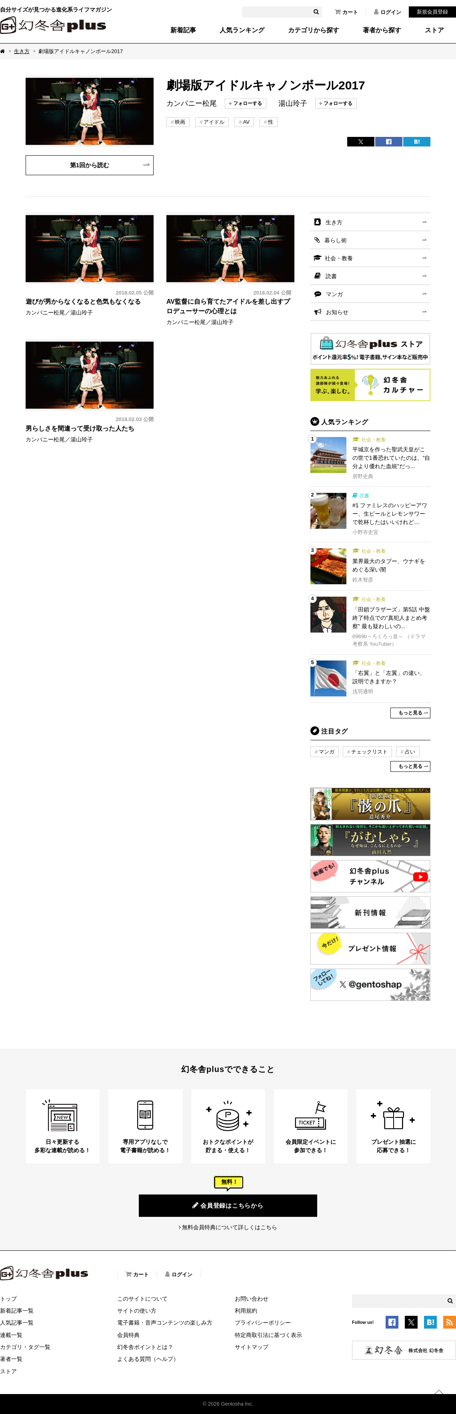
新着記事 (183, 30)
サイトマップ (251, 1347)
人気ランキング (242, 30)
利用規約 (246, 1310)
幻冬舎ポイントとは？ (145, 1347)
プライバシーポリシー (263, 1322)
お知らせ (337, 312)
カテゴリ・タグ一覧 (25, 1347)
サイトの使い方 (136, 1310)
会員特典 (128, 1335)
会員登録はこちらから (227, 1205)
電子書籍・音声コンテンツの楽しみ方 (164, 1322)
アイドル (214, 122)
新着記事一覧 (17, 1310)
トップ (8, 1298)
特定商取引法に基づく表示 (268, 1335)
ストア (434, 30)
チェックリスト (369, 752)
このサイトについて (142, 1298)
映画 (180, 122)
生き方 (22, 51)
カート (346, 12)
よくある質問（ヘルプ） (148, 1359)
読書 (331, 276)
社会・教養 (339, 258)
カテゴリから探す (313, 30)
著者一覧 (11, 1359)
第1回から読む (89, 165)
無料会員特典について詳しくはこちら (229, 1227)
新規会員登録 (432, 12)
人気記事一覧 (17, 1322)
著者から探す (382, 30)
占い (410, 752)
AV (246, 122)
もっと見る (410, 713)
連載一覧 (11, 1335)
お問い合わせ (251, 1298)
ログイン (387, 12)
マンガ (334, 294)
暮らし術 (335, 240)
